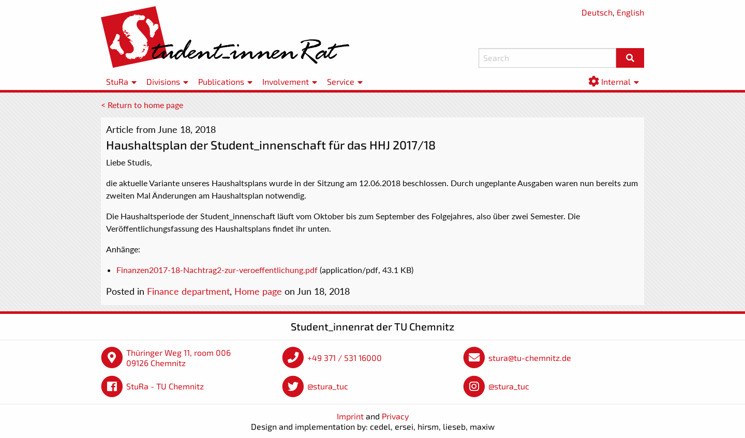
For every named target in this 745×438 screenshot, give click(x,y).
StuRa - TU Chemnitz (165, 386)
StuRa (117, 81)
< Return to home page (142, 105)
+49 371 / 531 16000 (344, 358)
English (630, 12)
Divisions (163, 81)
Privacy (395, 416)
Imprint (350, 416)
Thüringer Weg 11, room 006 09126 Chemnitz (178, 358)
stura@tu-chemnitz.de (529, 358)
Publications (221, 81)
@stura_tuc (327, 386)
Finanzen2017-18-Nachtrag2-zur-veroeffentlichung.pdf (217, 270)
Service (340, 81)
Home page (258, 291)
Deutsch (597, 12)
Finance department (188, 291)
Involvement (285, 81)
